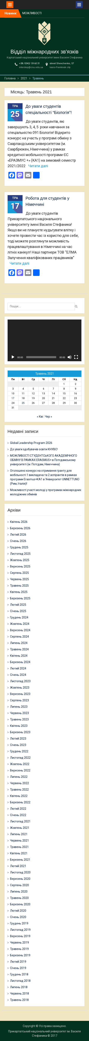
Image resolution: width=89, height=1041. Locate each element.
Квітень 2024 (18, 655)
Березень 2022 (20, 802)
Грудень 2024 (19, 617)
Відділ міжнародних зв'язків (44, 52)
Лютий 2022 (18, 808)
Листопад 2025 (20, 553)
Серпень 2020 (19, 885)
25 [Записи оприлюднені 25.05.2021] (23, 403)
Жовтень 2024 (19, 623)
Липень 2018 (18, 987)
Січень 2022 (18, 815)
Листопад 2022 (20, 757)
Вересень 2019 (20, 936)
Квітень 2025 (18, 592)
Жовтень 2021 (19, 827)
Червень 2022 (19, 783)
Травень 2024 (19, 649)
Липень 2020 (18, 891)
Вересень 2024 (20, 630)
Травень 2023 (19, 719)
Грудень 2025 (19, 547)
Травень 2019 (19, 949)
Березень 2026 (20, 528)
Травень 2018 (19, 1000)
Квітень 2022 (18, 796)
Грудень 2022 (19, 751)
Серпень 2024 (19, 636)
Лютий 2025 (18, 604)
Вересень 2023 (20, 694)
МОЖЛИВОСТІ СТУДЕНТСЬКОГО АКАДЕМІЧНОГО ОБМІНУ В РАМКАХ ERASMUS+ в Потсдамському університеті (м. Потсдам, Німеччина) (43, 460)
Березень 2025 (20, 598)
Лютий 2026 (18, 534)
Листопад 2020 (20, 872)
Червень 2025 (19, 579)
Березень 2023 (20, 732)
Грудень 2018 (19, 974)
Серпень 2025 (19, 572)
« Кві (40, 416)
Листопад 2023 (20, 681)
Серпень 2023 (19, 700)
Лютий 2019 (18, 961)
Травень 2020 (19, 898)
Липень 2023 (18, 706)
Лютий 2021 (18, 866)
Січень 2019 (18, 968)
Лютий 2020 (18, 910)
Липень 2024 (18, 643)
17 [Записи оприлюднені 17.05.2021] (12, 398)
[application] (45, 340)
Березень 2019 (20, 955)
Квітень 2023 (18, 725)
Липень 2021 (18, 834)
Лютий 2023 (18, 738)
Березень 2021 (20, 859)
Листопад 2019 (20, 929)
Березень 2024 (20, 662)
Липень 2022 (18, 776)
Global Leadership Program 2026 (31, 443)
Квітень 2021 (18, 853)
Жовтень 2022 (19, 764)
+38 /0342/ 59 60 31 (29, 63)
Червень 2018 (19, 993)
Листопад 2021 (20, 821)
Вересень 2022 (20, 770)
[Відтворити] (13, 357)
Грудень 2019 (19, 923)
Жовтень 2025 (19, 560)
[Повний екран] (76, 357)
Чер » (48, 416)
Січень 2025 (18, 611)
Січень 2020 (18, 917)
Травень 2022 (19, 789)
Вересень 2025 (20, 566)
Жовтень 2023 (19, 687)
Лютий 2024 (18, 668)
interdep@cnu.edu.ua (31, 67)
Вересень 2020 (20, 878)
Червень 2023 (19, 713)
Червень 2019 (19, 942)
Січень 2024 (18, 674)
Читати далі (38, 166)
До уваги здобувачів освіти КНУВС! (34, 449)
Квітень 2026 (18, 521)
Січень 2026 (18, 541)
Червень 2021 (19, 840)
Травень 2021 (19, 847)
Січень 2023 (18, 745)
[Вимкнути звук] (69, 357)
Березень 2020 (20, 904)
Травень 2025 (19, 585)
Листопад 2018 (20, 980)
